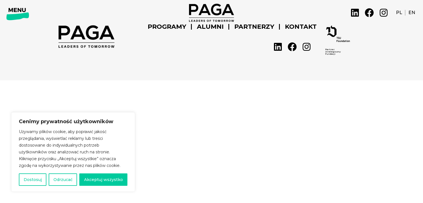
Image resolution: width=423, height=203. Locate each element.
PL (399, 12)
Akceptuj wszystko (103, 179)
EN (411, 12)
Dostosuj (33, 179)
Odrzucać (63, 179)
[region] (73, 152)
